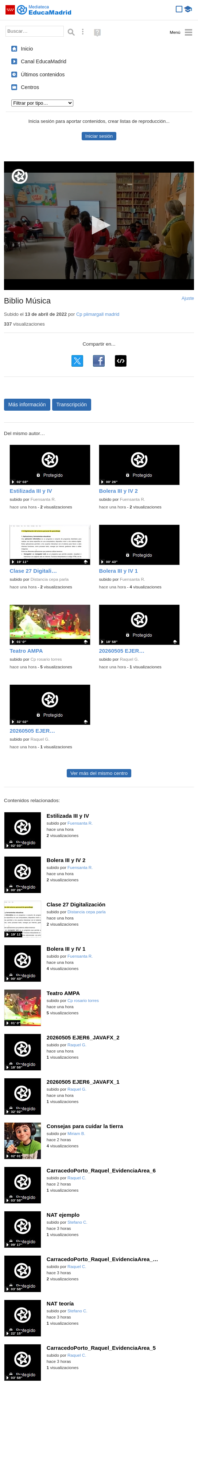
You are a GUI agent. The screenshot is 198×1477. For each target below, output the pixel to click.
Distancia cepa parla (50, 579)
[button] (99, 225)
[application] (99, 225)
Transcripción (72, 404)
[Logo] (19, 176)
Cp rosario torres (46, 659)
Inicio (27, 49)
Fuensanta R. (43, 499)
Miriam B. (76, 1133)
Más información (27, 404)
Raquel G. (129, 659)
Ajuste (188, 298)
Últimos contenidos (43, 74)
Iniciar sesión (99, 136)
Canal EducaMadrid (43, 61)
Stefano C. (77, 1222)
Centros (30, 87)
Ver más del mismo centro (99, 773)
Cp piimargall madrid (97, 314)
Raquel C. (76, 1178)
